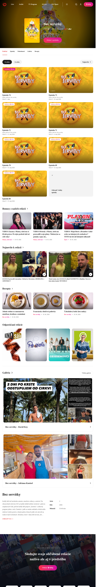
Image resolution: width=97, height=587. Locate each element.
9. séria (7, 62)
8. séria (17, 62)
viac (57, 34)
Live (12, 4)
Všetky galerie (86, 373)
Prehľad (4, 51)
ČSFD (46, 29)
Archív (21, 4)
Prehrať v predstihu (53, 40)
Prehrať (47, 567)
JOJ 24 (44, 4)
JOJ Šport (54, 4)
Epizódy (12, 51)
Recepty (37, 51)
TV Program (32, 4)
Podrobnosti (21, 51)
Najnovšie (86, 62)
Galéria (30, 51)
